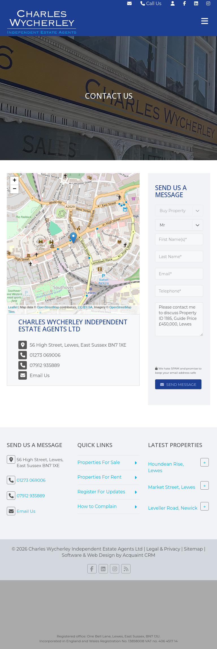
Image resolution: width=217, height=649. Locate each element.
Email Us (39, 375)
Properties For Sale (98, 462)
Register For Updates (101, 491)
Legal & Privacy (163, 549)
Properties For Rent (99, 477)
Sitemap (193, 549)
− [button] (14, 189)
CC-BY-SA (85, 307)
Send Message (178, 384)
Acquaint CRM (139, 555)
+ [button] (14, 181)
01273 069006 (45, 355)
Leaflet (13, 307)
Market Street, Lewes (171, 487)
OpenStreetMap (48, 307)
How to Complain (97, 506)
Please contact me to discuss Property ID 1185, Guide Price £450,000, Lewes (179, 319)
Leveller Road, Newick (173, 508)
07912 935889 (45, 365)
